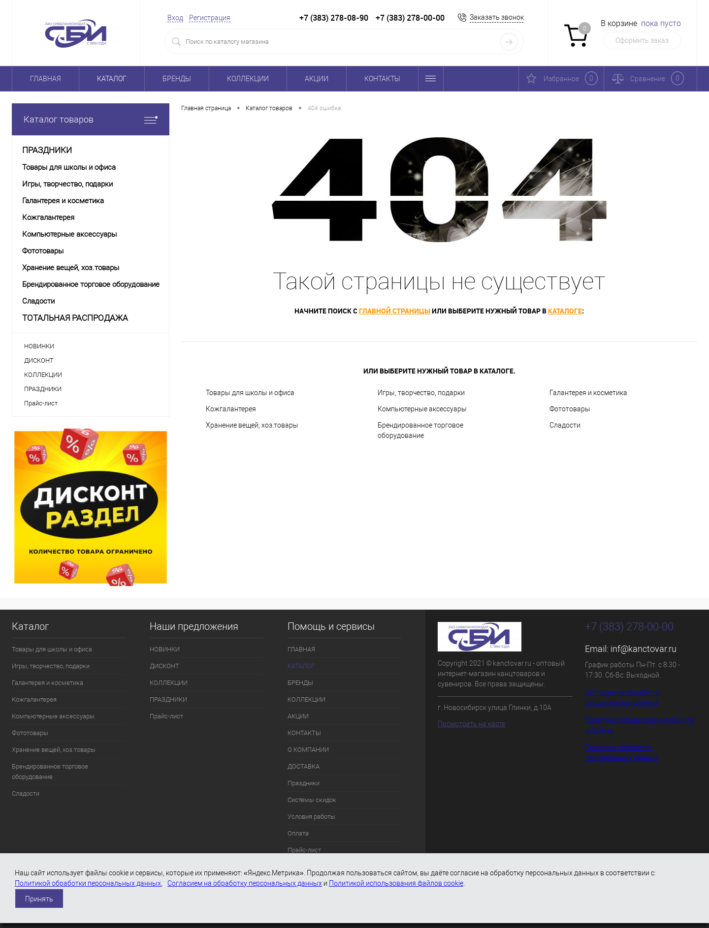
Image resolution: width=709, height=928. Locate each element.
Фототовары (569, 409)
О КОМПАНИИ (308, 749)
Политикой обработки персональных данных (88, 883)
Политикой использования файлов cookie (396, 883)
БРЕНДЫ (176, 79)
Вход (175, 18)
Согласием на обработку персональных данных (244, 883)
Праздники (304, 783)
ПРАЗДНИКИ (43, 389)
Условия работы (311, 816)
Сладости (564, 425)
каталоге (565, 310)
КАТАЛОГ (112, 79)
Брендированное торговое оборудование (420, 430)
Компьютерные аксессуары (422, 409)
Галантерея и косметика (588, 393)
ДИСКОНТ (39, 360)
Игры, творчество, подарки (421, 393)
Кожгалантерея (231, 409)
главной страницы (394, 310)
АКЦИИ (316, 79)
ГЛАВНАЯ (45, 79)
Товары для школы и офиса (250, 393)
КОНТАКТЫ (382, 79)
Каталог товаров (91, 119)
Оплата (298, 833)
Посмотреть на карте (471, 724)
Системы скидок (312, 800)
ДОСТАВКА (304, 766)
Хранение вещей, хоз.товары (252, 425)
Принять (39, 899)
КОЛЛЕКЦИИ (248, 79)
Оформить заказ (642, 40)
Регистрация (209, 18)
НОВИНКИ (39, 346)
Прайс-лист (41, 403)
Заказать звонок (497, 17)
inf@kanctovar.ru (644, 649)
